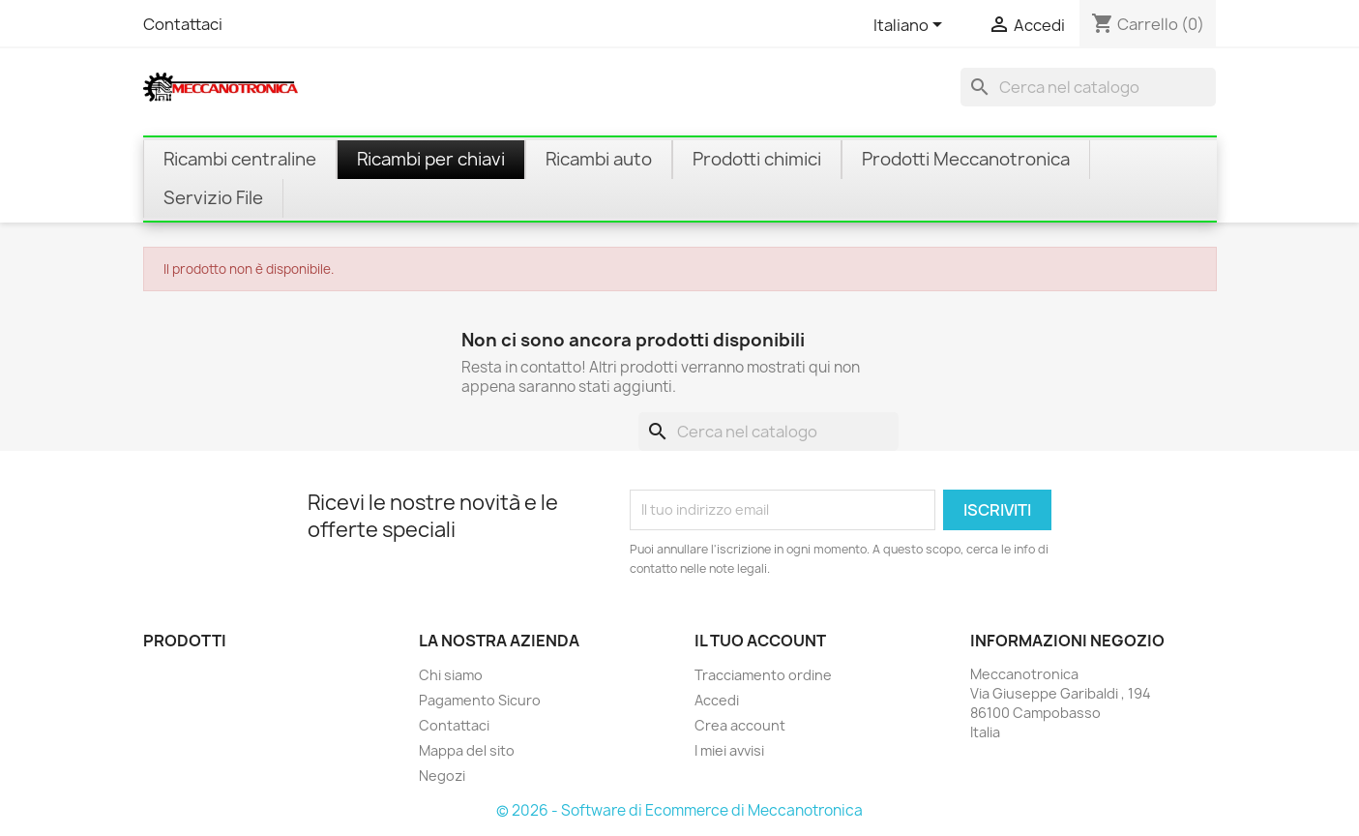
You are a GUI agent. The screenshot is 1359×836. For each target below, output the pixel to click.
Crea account (739, 725)
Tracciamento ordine (763, 675)
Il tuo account (760, 640)
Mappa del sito (467, 750)
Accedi (716, 700)
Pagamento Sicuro (480, 700)
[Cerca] (1088, 87)
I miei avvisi (729, 750)
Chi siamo (451, 675)
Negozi (442, 775)
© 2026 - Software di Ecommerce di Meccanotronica (679, 810)
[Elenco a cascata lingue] (911, 26)
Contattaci (182, 24)
